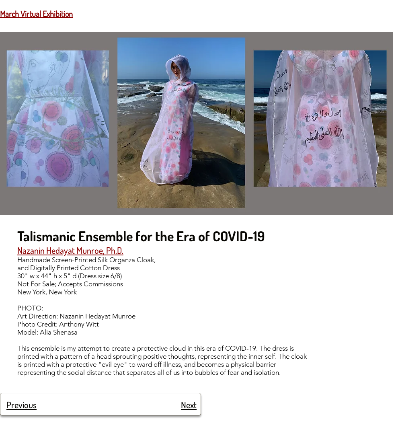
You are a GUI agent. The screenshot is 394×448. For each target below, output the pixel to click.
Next (189, 404)
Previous (21, 404)
